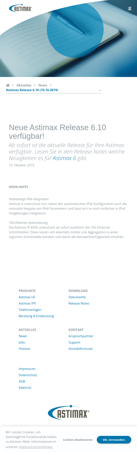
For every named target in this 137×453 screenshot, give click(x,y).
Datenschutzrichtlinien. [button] (36, 447)
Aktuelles (24, 85)
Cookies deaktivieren (78, 440)
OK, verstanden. (114, 440)
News (42, 85)
